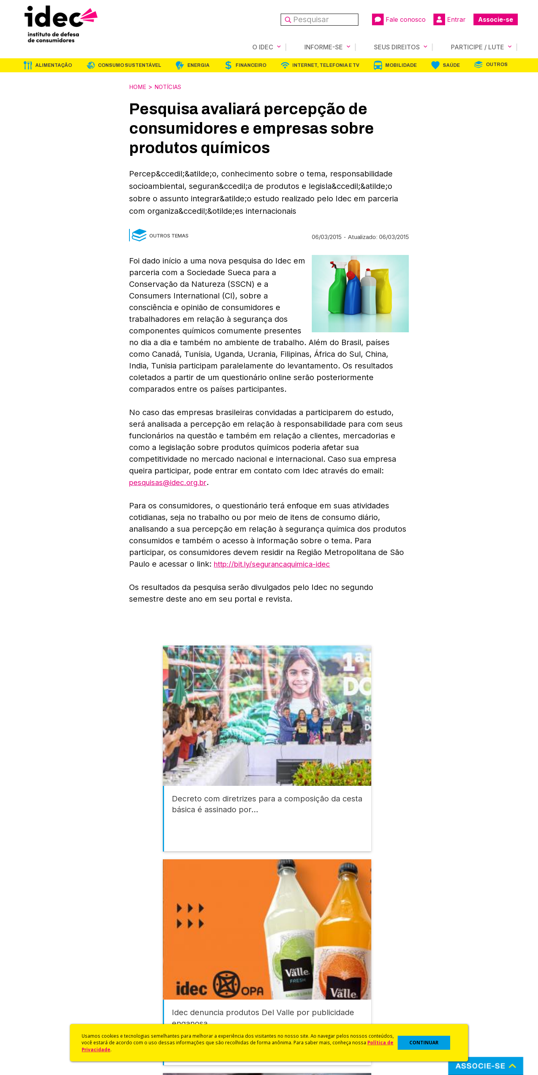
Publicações (161, 999)
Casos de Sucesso (294, 1020)
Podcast (156, 1020)
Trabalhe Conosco (45, 1010)
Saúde (451, 65)
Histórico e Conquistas (51, 989)
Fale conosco (399, 19)
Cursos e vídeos (291, 968)
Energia (198, 65)
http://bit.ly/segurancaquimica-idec (278, 563)
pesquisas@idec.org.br (171, 481)
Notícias (172, 86)
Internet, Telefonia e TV (325, 65)
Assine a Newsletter (172, 1010)
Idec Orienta (286, 989)
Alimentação (53, 65)
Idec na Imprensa (168, 958)
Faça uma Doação (418, 968)
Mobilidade (401, 65)
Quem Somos (38, 958)
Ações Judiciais (290, 1010)
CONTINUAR (423, 1042)
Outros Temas (169, 235)
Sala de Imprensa (44, 999)
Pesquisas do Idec (294, 999)
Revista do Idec (166, 979)
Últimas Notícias (166, 968)
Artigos (154, 989)
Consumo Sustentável (129, 65)
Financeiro (251, 65)
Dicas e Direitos (290, 979)
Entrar (449, 19)
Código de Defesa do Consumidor (316, 958)
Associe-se (495, 19)
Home (138, 86)
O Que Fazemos (42, 968)
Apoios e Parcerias (46, 979)
